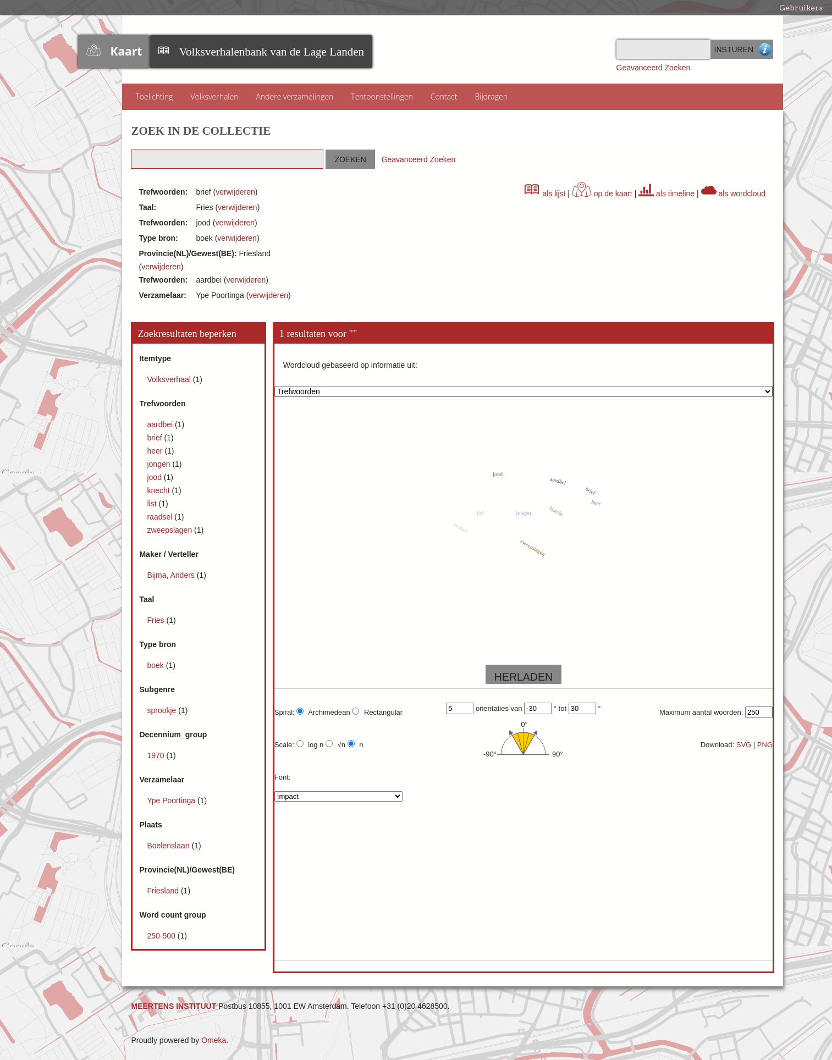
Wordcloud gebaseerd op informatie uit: (350, 365)
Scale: (284, 745)
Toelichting (154, 96)
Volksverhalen (214, 96)
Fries (156, 620)
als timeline (666, 193)
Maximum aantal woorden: (701, 712)
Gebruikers (801, 7)
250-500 (162, 935)
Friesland (163, 890)
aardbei (161, 424)
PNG (765, 745)
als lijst (545, 193)
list (152, 503)
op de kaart (602, 193)
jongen (159, 464)
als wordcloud (733, 193)
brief (155, 437)
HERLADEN (523, 677)
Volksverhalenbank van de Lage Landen (271, 51)
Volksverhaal (169, 379)
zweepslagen (170, 530)
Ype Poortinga (172, 800)
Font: (282, 777)
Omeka (213, 1040)
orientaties (492, 708)
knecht (159, 490)
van (516, 708)
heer (155, 450)
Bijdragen (491, 96)
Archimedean (323, 712)
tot (562, 708)
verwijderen (235, 191)
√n (335, 744)
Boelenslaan (169, 845)
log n (310, 744)
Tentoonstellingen (382, 96)
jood (155, 477)
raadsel (160, 516)
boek (156, 665)
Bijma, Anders (171, 575)
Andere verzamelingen (294, 96)
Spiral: (284, 712)
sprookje (162, 710)
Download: (717, 745)
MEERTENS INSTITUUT (173, 1006)
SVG (743, 745)
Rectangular (377, 712)
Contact (444, 96)
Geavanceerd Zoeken (653, 67)
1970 (156, 755)
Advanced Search (765, 49)
